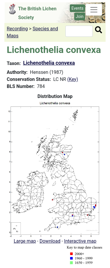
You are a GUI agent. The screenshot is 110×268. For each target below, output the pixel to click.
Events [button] (77, 8)
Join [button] (80, 16)
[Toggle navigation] (94, 10)
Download (50, 241)
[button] (55, 168)
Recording (17, 28)
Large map (25, 241)
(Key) (72, 79)
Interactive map (80, 241)
